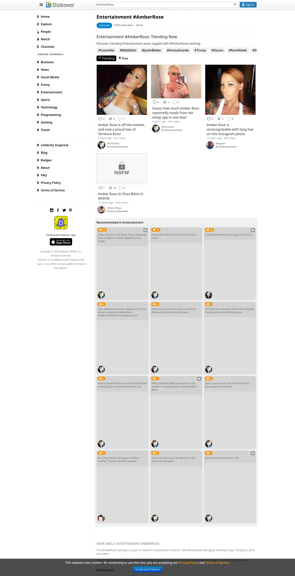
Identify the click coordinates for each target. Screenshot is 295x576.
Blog (46, 152)
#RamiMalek (241, 50)
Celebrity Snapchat (56, 144)
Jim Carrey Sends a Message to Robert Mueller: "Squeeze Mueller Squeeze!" (120, 453)
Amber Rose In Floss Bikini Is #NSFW (123, 194)
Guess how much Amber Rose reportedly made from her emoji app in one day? (176, 112)
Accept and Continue (147, 569)
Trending (109, 58)
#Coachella (109, 50)
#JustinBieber (154, 50)
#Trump (203, 50)
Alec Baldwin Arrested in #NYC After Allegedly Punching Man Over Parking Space (229, 307)
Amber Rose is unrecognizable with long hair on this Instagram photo (230, 128)
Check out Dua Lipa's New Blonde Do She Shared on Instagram (175, 453)
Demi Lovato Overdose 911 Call (222, 451)
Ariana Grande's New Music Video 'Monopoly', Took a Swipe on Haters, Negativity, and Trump (119, 236)
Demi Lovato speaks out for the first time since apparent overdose (228, 380)
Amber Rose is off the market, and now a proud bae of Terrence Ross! (121, 128)
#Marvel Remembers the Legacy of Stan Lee (229, 232)
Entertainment (117, 17)
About (47, 167)
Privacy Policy (52, 182)
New (126, 58)
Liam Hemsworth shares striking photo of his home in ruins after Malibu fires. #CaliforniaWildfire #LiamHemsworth (124, 309)
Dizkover (60, 4)
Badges (48, 160)
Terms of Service (54, 190)
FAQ (45, 175)
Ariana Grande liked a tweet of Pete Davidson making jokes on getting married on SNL (124, 380)
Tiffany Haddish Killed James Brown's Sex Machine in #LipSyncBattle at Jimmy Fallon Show (176, 382)
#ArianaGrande (181, 50)
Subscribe (107, 25)
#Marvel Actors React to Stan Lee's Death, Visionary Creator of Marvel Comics (175, 307)
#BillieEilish (131, 50)
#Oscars (220, 50)
